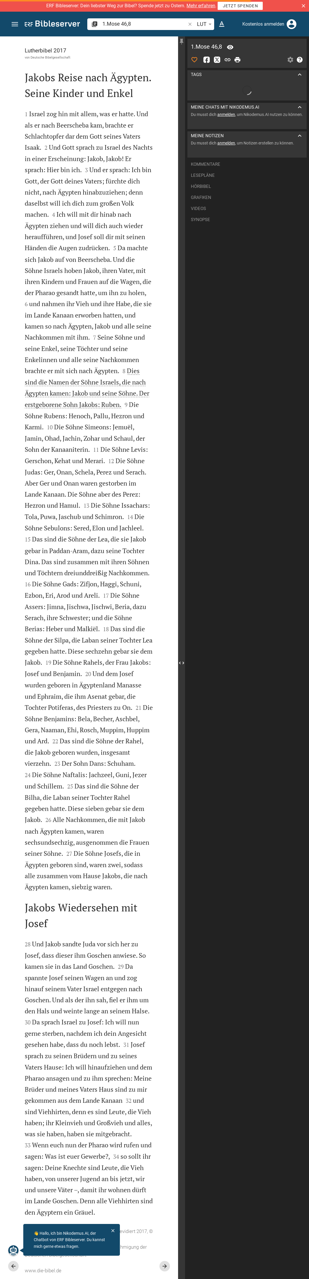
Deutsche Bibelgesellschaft (50, 57)
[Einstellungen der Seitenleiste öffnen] (290, 59)
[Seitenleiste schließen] (181, 663)
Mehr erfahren (201, 5)
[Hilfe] (299, 59)
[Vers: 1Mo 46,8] (230, 47)
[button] (303, 6)
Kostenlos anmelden (263, 24)
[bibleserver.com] (52, 24)
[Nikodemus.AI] (13, 1250)
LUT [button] (205, 24)
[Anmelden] (291, 24)
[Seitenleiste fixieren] (181, 41)
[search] (144, 24)
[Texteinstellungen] (222, 24)
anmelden (226, 114)
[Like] (194, 59)
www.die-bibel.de (43, 1270)
